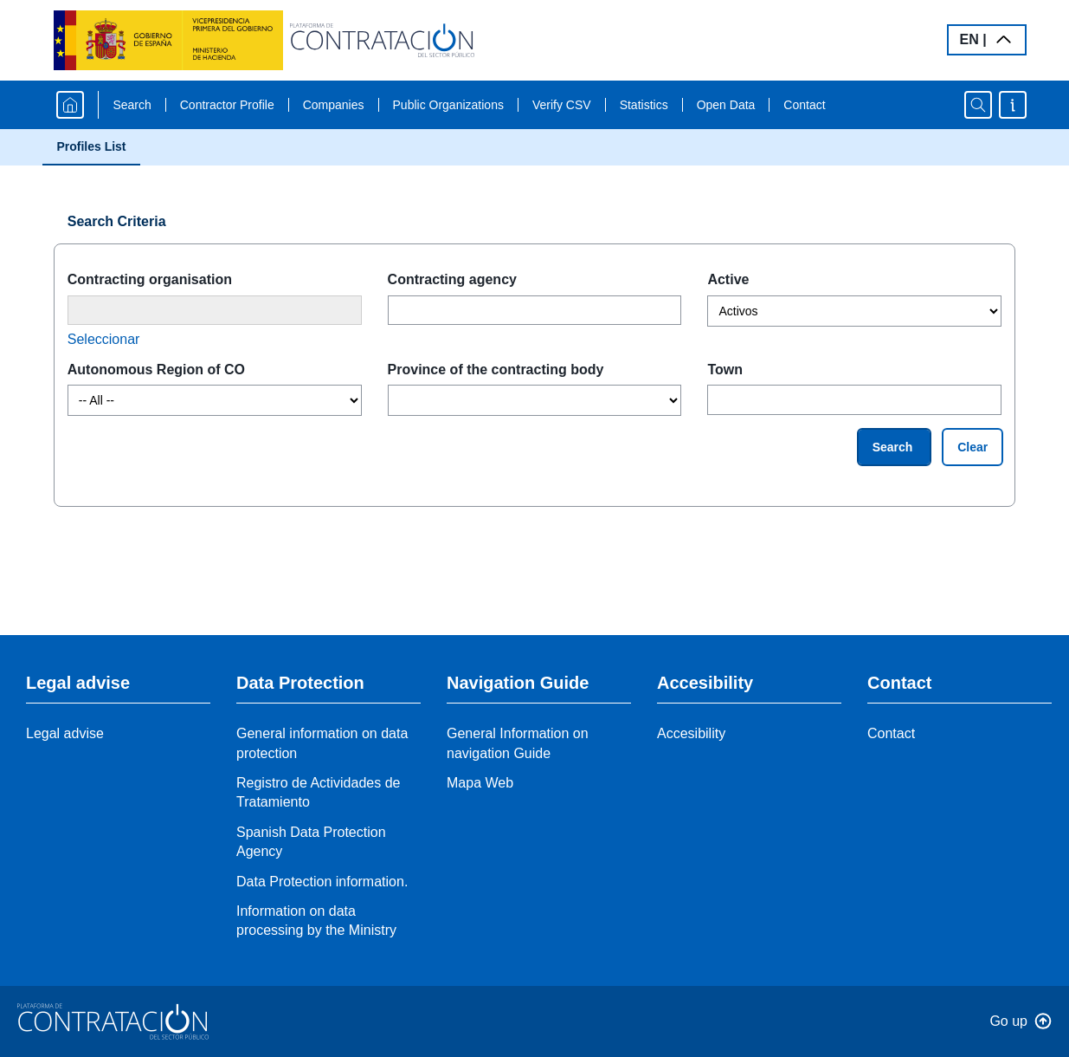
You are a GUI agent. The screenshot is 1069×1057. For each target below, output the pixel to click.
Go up (1008, 1021)
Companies (333, 105)
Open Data (726, 105)
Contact (804, 105)
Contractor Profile (227, 105)
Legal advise (65, 733)
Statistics (644, 105)
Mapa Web (480, 782)
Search (132, 105)
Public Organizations (448, 105)
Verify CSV (561, 105)
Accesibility (691, 733)
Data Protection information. (322, 881)
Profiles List (91, 146)
